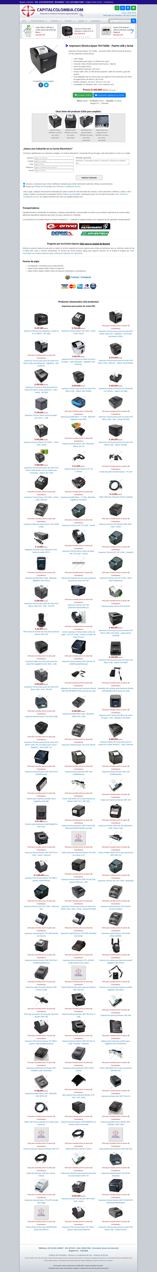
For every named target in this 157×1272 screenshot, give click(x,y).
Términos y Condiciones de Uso (68, 186)
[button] (132, 31)
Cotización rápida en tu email (109, 95)
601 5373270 (70, 1248)
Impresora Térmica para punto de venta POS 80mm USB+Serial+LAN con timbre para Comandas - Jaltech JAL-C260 (41, 470)
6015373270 (48, 2)
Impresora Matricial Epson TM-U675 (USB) (41, 716)
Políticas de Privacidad (43, 186)
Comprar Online (83, 95)
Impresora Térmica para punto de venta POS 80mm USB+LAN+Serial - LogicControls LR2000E (116, 633)
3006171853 (79, 2)
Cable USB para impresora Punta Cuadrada (115, 497)
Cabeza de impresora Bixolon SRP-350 (116, 800)
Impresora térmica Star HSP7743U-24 (115, 1096)
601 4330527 (59, 1248)
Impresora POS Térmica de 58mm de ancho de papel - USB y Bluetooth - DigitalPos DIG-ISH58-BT (78, 361)
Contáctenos (108, 2)
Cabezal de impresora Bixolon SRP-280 (116, 1015)
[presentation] (94, 170)
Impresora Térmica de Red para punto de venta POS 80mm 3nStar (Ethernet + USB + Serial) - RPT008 (41, 389)
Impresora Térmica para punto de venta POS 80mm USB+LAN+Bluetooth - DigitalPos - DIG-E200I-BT (41, 363)
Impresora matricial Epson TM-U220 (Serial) (78, 745)
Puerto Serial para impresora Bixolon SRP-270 (41, 1149)
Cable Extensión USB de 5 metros (78, 1149)
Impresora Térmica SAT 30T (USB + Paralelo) (115, 552)
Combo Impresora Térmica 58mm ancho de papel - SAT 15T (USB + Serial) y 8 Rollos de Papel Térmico (78, 634)
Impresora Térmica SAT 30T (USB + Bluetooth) (116, 881)
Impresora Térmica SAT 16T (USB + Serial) (78, 525)
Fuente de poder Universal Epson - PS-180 (115, 472)
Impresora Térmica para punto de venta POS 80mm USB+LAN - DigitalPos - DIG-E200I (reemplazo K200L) (116, 333)
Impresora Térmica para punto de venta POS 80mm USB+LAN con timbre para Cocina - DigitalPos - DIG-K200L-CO (41, 744)
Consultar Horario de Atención (105, 1248)
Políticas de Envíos (101, 1255)
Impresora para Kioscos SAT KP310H (115, 606)
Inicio (24, 21)
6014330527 (59, 2)
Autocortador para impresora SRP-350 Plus (115, 1149)
